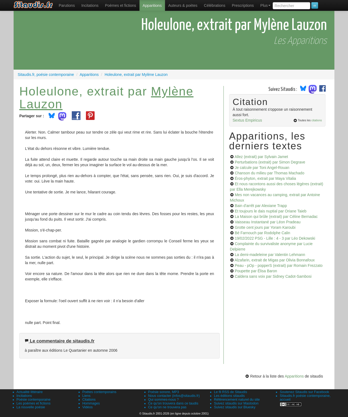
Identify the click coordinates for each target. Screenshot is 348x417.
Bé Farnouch (262, 233)
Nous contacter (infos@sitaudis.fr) (174, 396)
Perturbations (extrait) (270, 162)
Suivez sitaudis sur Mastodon (236, 403)
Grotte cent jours (265, 227)
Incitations (24, 396)
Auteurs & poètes (182, 5)
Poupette (256, 271)
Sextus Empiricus (247, 120)
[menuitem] (66, 5)
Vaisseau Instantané (267, 222)
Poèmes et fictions (120, 5)
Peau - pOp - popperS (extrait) (278, 265)
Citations (89, 399)
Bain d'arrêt (261, 205)
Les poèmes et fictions (34, 403)
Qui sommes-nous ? (163, 399)
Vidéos (87, 407)
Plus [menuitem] (265, 5)
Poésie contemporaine (34, 399)
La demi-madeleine (270, 254)
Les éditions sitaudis (229, 396)
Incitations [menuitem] (89, 5)
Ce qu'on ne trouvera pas (167, 407)
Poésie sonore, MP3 (163, 392)
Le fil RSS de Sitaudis (230, 392)
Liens (86, 396)
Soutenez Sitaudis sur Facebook (304, 392)
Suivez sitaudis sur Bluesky (235, 407)
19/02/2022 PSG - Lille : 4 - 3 (275, 238)
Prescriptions (243, 5)
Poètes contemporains (99, 392)
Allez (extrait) (261, 157)
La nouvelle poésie (31, 407)
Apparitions (152, 5)
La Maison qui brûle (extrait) (276, 216)
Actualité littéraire (30, 392)
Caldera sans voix (273, 276)
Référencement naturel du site (237, 399)
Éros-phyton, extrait (265, 178)
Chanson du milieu (269, 173)
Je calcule (262, 167)
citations (316, 120)
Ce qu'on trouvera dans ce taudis (173, 403)
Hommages (91, 403)
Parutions (67, 5)
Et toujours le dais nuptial (270, 211)
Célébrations (214, 5)
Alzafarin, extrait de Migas (275, 260)
